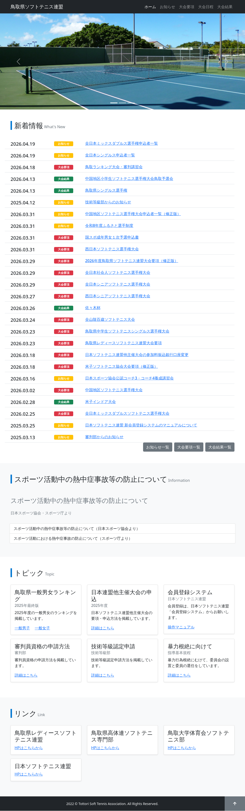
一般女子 (42, 628)
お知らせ (167, 6)
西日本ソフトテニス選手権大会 (112, 249)
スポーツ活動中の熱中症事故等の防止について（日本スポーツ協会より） (77, 528)
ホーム (150, 6)
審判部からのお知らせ (104, 436)
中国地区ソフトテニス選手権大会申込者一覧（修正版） (133, 213)
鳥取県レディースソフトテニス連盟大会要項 (123, 342)
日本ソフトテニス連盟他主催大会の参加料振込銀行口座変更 (137, 354)
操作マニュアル (181, 627)
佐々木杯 (92, 307)
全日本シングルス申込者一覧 (110, 155)
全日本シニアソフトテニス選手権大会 (117, 284)
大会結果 (225, 6)
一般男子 (22, 628)
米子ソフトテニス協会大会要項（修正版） (121, 366)
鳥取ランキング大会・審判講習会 (114, 166)
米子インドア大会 (100, 401)
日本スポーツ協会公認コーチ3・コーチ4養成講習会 (129, 378)
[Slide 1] (113, 103)
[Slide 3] (131, 103)
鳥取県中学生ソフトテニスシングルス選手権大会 (127, 331)
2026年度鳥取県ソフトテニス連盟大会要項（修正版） (131, 260)
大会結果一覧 (219, 447)
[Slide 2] (122, 103)
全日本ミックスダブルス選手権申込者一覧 (121, 143)
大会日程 (205, 6)
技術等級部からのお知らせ (108, 202)
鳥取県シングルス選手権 (106, 190)
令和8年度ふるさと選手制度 (109, 225)
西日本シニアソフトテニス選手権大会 (117, 296)
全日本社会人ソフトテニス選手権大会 (117, 272)
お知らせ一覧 (157, 447)
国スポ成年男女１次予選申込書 (112, 237)
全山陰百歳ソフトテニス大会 (110, 319)
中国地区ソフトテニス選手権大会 (114, 389)
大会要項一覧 (188, 447)
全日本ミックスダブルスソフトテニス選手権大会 (127, 413)
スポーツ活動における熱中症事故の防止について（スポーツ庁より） (73, 538)
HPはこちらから (29, 747)
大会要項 (186, 6)
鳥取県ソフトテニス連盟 (37, 6)
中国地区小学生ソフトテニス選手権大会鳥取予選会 (129, 178)
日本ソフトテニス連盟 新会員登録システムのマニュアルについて (141, 425)
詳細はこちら (102, 628)
